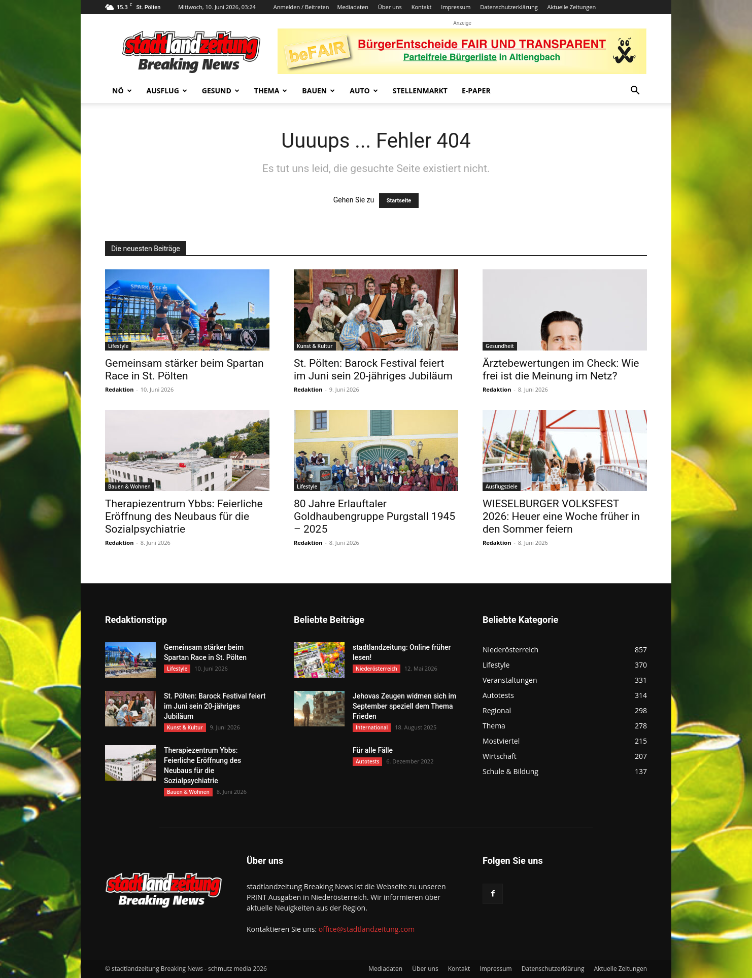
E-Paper (476, 90)
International (372, 727)
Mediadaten (352, 7)
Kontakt (422, 7)
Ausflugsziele (502, 486)
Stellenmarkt (420, 90)
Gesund (221, 90)
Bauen (318, 90)
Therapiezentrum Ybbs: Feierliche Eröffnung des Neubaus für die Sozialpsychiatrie (184, 516)
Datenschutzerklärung (508, 7)
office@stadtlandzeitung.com (367, 929)
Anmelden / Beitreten (301, 7)
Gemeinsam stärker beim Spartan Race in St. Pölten (184, 369)
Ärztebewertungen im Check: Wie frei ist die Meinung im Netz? (561, 369)
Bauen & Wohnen (129, 486)
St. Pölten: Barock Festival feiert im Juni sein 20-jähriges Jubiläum (373, 369)
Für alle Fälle (373, 750)
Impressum (455, 7)
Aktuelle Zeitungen (571, 7)
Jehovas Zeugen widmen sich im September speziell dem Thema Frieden (404, 706)
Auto (364, 90)
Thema (271, 90)
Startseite (399, 200)
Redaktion (119, 389)
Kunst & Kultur (315, 346)
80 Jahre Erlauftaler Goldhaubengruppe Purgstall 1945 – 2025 (374, 516)
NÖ (122, 90)
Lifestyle (118, 346)
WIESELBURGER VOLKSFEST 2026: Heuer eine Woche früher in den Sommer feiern (561, 516)
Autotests (367, 761)
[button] (635, 91)
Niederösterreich (376, 668)
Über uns (390, 7)
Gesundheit (500, 346)
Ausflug (167, 90)
